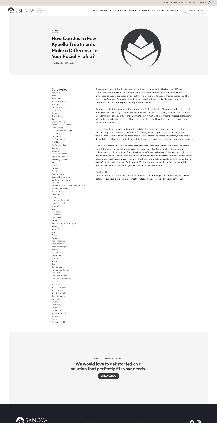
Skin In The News (59, 287)
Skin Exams (56, 284)
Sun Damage (57, 302)
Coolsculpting (57, 127)
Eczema (55, 148)
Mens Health (57, 217)
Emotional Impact (59, 153)
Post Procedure (58, 241)
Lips (53, 209)
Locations (120, 10)
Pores (54, 238)
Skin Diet (55, 281)
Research (172, 10)
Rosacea (55, 258)
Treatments (57, 310)
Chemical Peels (58, 122)
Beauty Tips (57, 107)
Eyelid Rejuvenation (60, 159)
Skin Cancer (57, 267)
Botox (54, 113)
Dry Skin (55, 142)
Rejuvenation (57, 255)
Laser (54, 197)
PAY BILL (193, 2)
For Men (55, 171)
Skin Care (56, 272)
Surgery (55, 307)
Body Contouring (59, 110)
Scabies (55, 261)
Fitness (55, 168)
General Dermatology (61, 177)
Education (56, 151)
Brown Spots (57, 116)
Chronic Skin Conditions (62, 124)
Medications (57, 212)
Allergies (55, 104)
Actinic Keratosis (59, 101)
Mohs (132, 10)
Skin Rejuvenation (59, 293)
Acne (54, 95)
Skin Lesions (57, 290)
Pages (54, 235)
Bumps (54, 119)
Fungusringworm (59, 174)
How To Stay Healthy (60, 188)
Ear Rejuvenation (59, 145)
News (54, 232)
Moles (54, 226)
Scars (54, 264)
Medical (144, 10)
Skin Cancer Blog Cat (61, 270)
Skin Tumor (56, 299)
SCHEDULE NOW (195, 10)
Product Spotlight (59, 246)
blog (55, 30)
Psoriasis (55, 249)
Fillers (54, 165)
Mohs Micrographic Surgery (64, 223)
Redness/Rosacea (59, 252)
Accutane (56, 93)
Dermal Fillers (58, 133)
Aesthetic (158, 10)
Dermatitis (56, 136)
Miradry (55, 220)
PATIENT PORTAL (178, 2)
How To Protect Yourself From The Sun (68, 185)
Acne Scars (56, 98)
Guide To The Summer (61, 180)
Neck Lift (56, 229)
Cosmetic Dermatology (62, 130)
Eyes (54, 162)
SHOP (165, 2)
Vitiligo (55, 316)
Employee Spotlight (60, 156)
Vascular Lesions (59, 313)
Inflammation (57, 194)
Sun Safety (56, 304)
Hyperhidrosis (58, 191)
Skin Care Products (60, 275)
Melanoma (56, 214)
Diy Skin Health (58, 139)
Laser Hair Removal (60, 200)
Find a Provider (102, 10)
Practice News (58, 243)
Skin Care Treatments (61, 278)
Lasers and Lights (59, 203)
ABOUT (203, 2)
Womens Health (58, 322)
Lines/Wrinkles (58, 206)
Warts (54, 319)
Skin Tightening (58, 296)
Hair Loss (56, 183)
